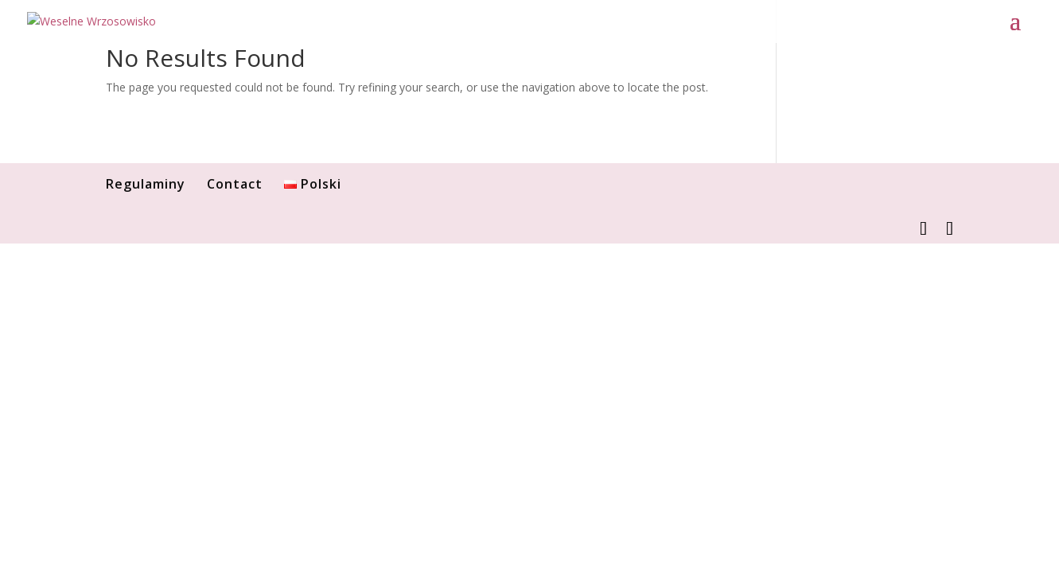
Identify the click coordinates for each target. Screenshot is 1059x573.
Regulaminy (145, 184)
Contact (235, 184)
